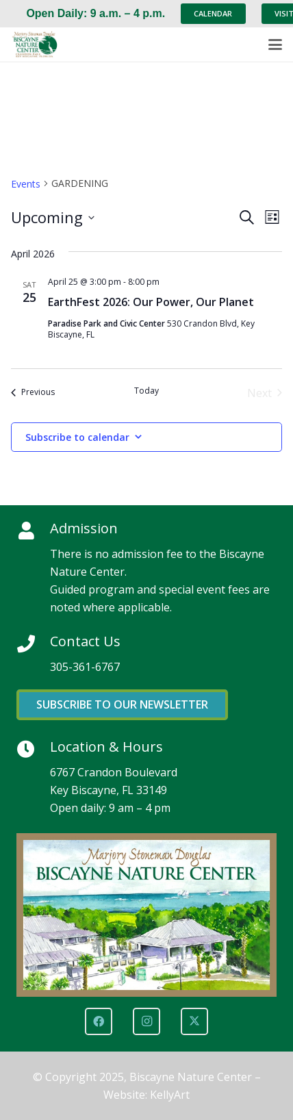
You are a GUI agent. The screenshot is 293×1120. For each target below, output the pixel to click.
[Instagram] (146, 1021)
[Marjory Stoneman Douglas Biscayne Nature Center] (38, 44)
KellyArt (170, 1094)
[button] (275, 44)
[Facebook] (98, 1021)
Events (25, 183)
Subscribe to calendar (77, 437)
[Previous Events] (33, 392)
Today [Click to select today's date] (146, 390)
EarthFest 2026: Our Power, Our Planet (151, 301)
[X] (194, 1021)
